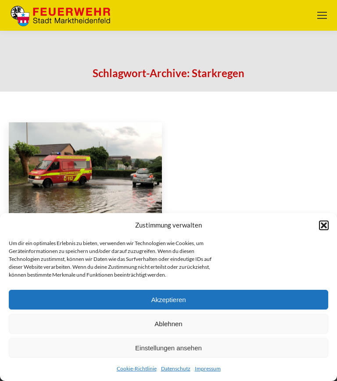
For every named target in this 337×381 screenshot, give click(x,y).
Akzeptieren (168, 299)
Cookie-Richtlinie (137, 368)
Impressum (208, 368)
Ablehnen (168, 324)
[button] (323, 225)
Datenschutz (175, 368)
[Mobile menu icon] (322, 15)
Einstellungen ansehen (168, 348)
